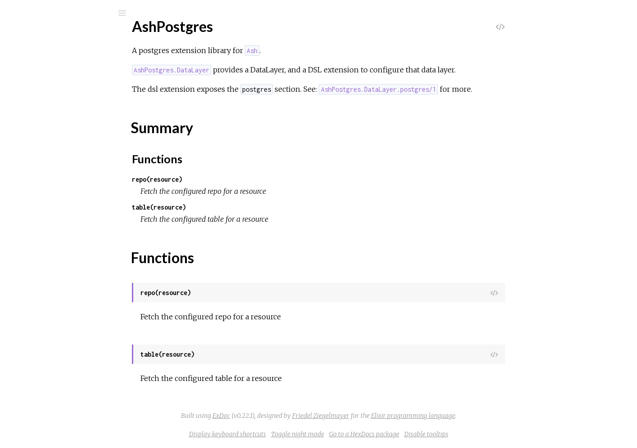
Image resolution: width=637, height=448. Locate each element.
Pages (32, 73)
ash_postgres (55, 36)
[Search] (67, 13)
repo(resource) (224, 179)
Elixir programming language (480, 416)
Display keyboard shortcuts (295, 434)
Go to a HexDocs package (432, 434)
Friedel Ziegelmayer (388, 416)
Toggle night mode (365, 434)
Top (39, 148)
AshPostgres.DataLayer (65, 201)
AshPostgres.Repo (57, 235)
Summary (48, 158)
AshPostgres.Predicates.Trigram (77, 269)
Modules (38, 86)
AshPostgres (48, 133)
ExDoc (289, 416)
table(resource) (226, 207)
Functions (55, 168)
